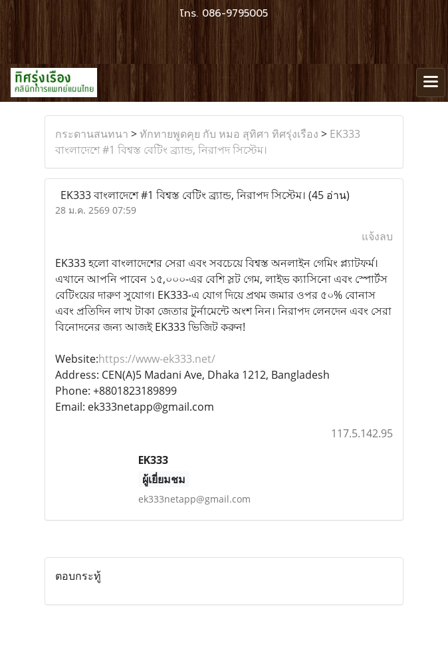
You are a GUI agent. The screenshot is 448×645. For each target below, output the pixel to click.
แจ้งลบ (377, 236)
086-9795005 (235, 13)
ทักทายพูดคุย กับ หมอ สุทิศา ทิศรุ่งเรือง (229, 133)
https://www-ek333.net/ (156, 358)
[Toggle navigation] (430, 82)
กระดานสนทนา (91, 133)
